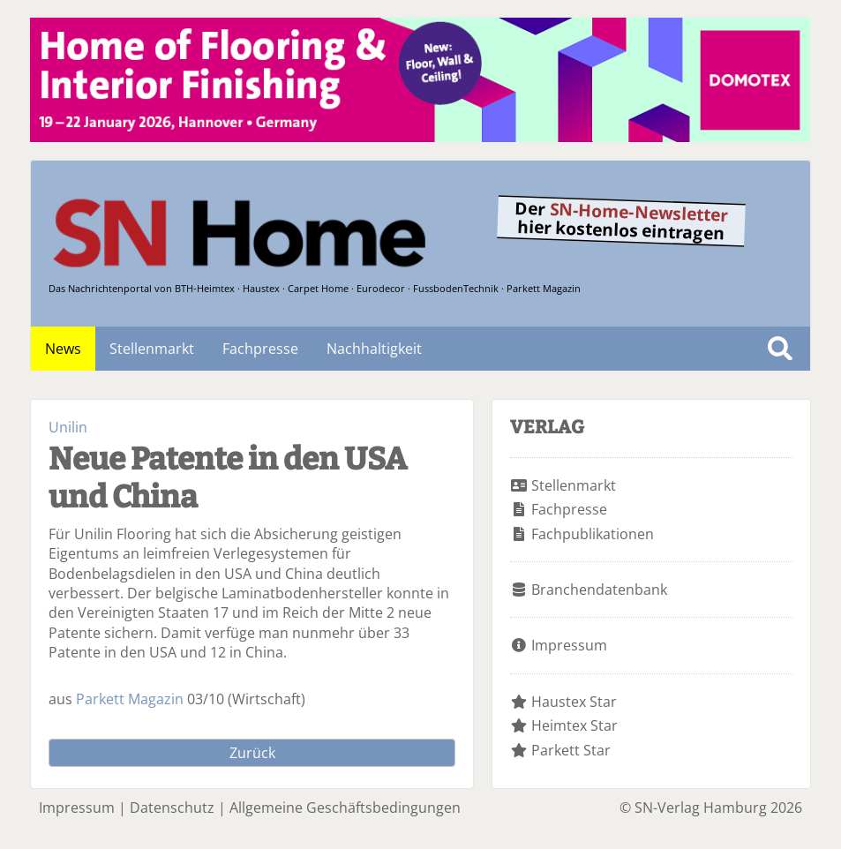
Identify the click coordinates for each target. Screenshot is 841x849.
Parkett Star (571, 750)
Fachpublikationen (592, 534)
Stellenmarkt (151, 348)
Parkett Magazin (130, 699)
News (63, 348)
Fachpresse (260, 348)
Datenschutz (172, 807)
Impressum (569, 645)
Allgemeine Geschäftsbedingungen (345, 807)
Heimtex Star (574, 725)
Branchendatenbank (599, 589)
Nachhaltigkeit (374, 348)
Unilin (68, 427)
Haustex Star (574, 701)
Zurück (252, 753)
